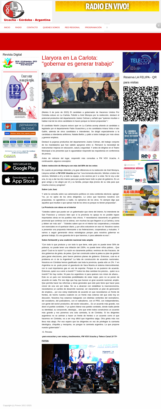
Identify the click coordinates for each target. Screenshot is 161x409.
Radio (18, 27)
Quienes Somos (51, 27)
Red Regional (72, 27)
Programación (93, 27)
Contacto (32, 27)
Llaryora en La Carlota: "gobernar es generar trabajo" (78, 61)
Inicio (7, 27)
